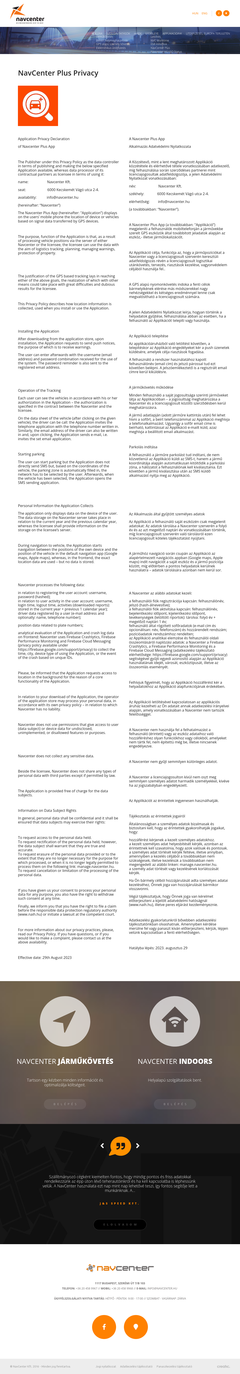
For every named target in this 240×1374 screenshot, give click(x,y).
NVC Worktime (160, 40)
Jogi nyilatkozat (106, 1366)
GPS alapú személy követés (113, 44)
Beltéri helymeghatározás (112, 40)
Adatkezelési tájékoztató (136, 1366)
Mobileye (152, 33)
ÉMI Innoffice (159, 44)
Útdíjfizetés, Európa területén (208, 33)
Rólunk (97, 33)
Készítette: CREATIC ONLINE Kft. (223, 1366)
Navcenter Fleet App (163, 55)
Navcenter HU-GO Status (166, 51)
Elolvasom (120, 1224)
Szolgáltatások (118, 33)
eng (204, 13)
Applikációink (172, 33)
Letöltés (155, 36)
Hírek (138, 33)
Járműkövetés (104, 36)
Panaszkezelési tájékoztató (174, 1366)
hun (195, 13)
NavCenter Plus (160, 48)
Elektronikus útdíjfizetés (111, 48)
